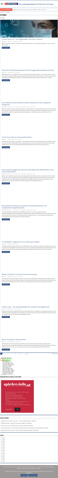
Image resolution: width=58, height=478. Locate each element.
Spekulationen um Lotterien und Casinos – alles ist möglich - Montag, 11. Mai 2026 (29, 9)
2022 (3, 444)
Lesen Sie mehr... (6, 47)
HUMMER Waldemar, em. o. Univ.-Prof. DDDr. (11, 106)
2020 (3, 447)
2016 (3, 453)
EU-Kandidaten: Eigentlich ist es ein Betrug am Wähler (21, 242)
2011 (3, 461)
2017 (3, 452)
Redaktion (5, 41)
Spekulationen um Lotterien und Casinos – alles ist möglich (13, 421)
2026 (3, 438)
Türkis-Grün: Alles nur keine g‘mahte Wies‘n (17, 137)
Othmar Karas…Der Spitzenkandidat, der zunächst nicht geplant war (26, 307)
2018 (3, 450)
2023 (3, 442)
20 (17, 353)
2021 (3, 445)
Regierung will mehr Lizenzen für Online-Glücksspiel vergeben (14, 430)
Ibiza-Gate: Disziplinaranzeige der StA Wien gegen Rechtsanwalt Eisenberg (28, 70)
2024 (3, 441)
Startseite (2, 12)
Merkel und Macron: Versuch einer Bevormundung (19, 274)
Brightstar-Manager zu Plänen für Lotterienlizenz (11, 423)
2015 (3, 455)
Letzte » (27, 353)
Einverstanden (24, 475)
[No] (56, 471)
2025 (3, 439)
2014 (3, 456)
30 (20, 353)
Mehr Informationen (33, 475)
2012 (3, 459)
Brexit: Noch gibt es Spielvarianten (14, 339)
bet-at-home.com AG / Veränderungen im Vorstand (12, 425)
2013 (3, 458)
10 (15, 353)
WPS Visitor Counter (10, 374)
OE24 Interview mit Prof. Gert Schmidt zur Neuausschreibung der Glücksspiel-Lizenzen (19, 428)
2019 (3, 448)
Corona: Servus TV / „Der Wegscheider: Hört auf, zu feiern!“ (22, 39)
